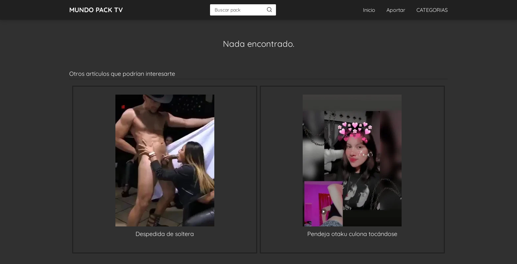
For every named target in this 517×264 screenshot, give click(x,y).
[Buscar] (269, 9)
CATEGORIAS (432, 10)
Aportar (395, 10)
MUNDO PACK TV (96, 10)
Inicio (369, 10)
